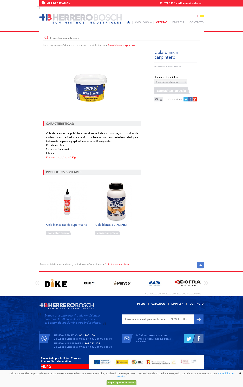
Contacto (196, 22)
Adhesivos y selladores (75, 45)
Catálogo (142, 22)
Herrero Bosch (80, 19)
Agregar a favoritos (167, 66)
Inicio (57, 45)
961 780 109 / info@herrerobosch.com (181, 3)
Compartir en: (175, 99)
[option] (55, 283)
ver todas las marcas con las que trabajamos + (174, 293)
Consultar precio (58, 233)
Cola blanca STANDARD (111, 225)
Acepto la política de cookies (121, 383)
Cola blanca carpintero (121, 45)
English (197, 16)
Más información (58, 3)
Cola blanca (99, 45)
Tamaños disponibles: (166, 77)
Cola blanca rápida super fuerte (66, 225)
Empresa (178, 22)
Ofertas (161, 22)
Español (202, 16)
